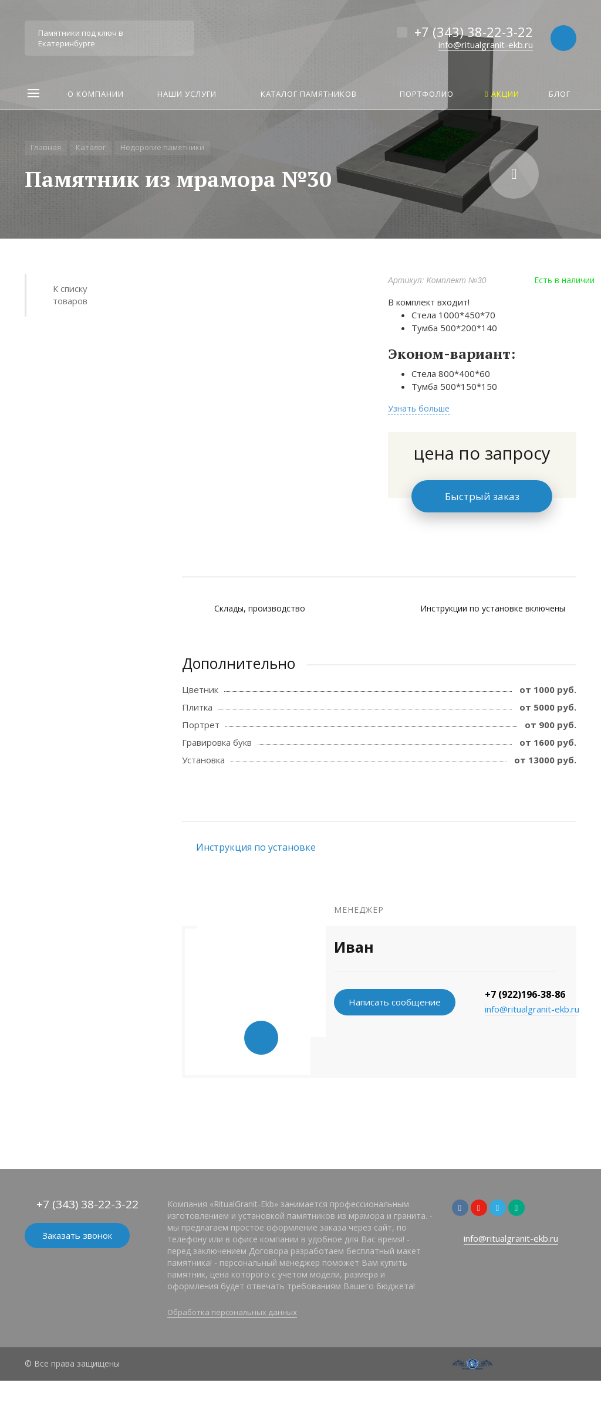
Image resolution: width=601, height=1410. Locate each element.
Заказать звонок (77, 1235)
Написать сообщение (395, 1002)
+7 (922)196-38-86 (525, 994)
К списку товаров (70, 295)
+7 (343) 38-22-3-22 (473, 31)
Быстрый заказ (482, 496)
